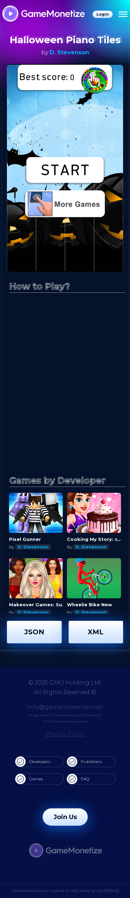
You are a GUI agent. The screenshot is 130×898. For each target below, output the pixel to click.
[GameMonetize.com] (43, 14)
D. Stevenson (69, 52)
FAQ (78, 779)
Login (102, 14)
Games (29, 779)
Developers (32, 761)
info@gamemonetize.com (65, 707)
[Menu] (123, 14)
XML (96, 632)
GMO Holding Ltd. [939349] (94, 890)
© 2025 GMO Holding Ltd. (65, 682)
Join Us (65, 817)
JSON (34, 632)
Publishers (84, 761)
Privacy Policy (65, 734)
